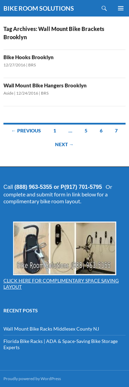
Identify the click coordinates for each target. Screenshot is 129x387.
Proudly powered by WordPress (32, 378)
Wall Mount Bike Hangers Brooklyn (45, 85)
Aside (8, 93)
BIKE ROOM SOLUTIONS (38, 8)
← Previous (26, 130)
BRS (32, 64)
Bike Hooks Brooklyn (28, 57)
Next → (64, 144)
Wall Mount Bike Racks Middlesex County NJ (51, 329)
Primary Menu (120, 8)
